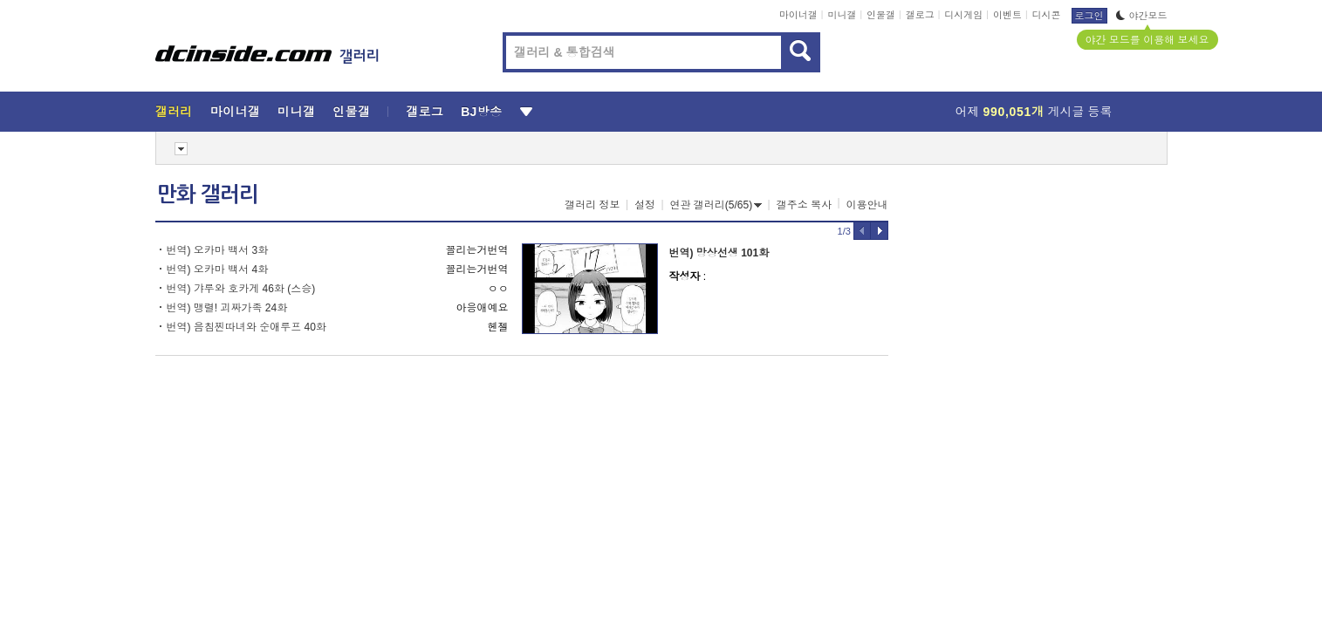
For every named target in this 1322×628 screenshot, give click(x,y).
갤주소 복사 (804, 205)
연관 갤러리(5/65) (716, 205)
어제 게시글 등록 (1034, 112)
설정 (644, 205)
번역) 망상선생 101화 (719, 253)
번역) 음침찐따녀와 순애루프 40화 (246, 327)
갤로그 (920, 15)
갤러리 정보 (592, 205)
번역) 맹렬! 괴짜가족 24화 (227, 308)
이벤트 (1007, 15)
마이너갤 (798, 15)
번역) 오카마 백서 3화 (218, 250)
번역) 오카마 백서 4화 (218, 269)
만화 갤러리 (207, 194)
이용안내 (867, 205)
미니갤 (841, 15)
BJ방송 (481, 112)
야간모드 (1142, 15)
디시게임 (963, 15)
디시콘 (1046, 15)
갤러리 (174, 112)
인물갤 (880, 15)
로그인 (1089, 15)
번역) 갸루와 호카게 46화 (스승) (241, 289)
